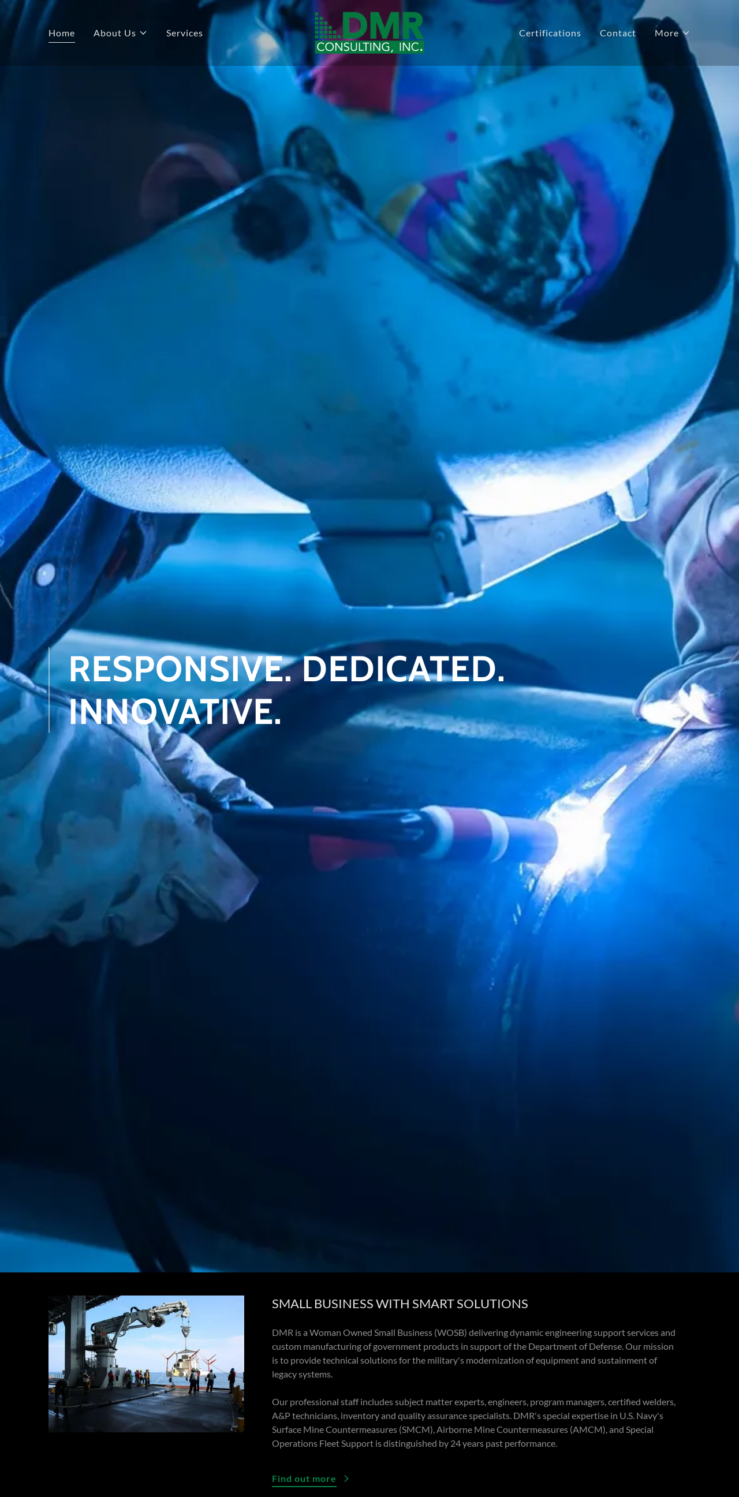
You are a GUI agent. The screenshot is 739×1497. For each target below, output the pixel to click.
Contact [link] (618, 32)
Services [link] (184, 32)
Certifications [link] (550, 32)
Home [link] (61, 32)
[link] (369, 31)
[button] (121, 33)
